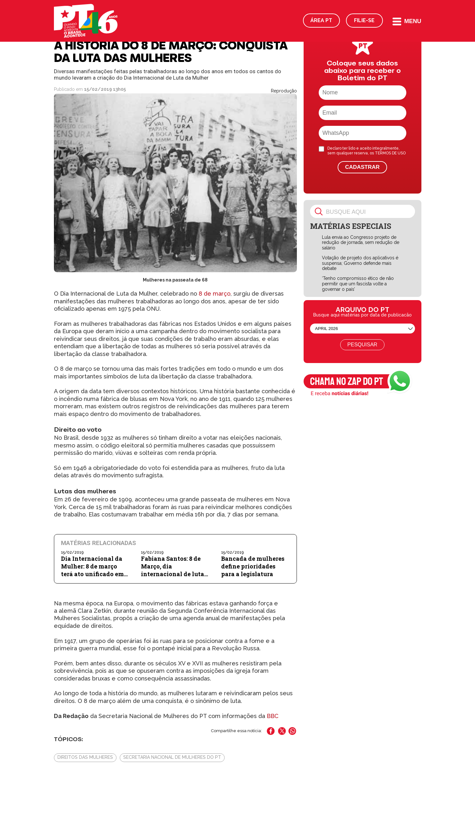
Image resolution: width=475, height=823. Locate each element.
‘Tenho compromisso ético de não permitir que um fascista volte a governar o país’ (358, 284)
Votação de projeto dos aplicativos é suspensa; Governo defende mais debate (360, 263)
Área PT (321, 20)
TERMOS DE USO (390, 153)
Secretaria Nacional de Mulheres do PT (172, 757)
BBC (273, 716)
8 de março (213, 293)
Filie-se (364, 20)
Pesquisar (362, 344)
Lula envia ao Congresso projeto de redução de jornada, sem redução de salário (360, 243)
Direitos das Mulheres (85, 757)
